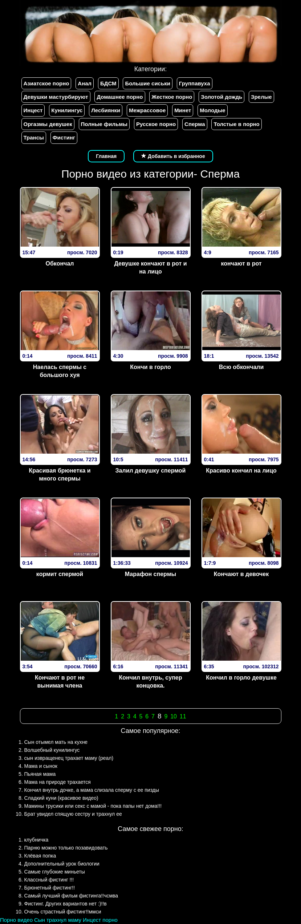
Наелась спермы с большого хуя (59, 371)
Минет (182, 110)
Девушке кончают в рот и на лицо (150, 267)
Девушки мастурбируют (56, 97)
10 (173, 716)
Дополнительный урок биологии (61, 863)
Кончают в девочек (241, 574)
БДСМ (108, 83)
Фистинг (64, 137)
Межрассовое (147, 110)
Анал (84, 83)
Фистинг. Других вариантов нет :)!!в (65, 903)
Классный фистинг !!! (49, 879)
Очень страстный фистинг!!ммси (62, 911)
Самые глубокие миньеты (54, 871)
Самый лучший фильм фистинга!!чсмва (71, 895)
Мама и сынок (40, 766)
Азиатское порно (46, 83)
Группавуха (194, 83)
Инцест (33, 110)
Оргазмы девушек (48, 124)
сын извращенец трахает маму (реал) (69, 758)
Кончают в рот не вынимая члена (60, 681)
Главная (106, 156)
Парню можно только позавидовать (66, 847)
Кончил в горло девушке (241, 677)
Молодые (212, 110)
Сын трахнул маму (57, 920)
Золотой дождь (221, 97)
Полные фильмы (104, 124)
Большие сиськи (147, 83)
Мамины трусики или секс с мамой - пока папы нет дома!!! (93, 805)
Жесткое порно (171, 97)
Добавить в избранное (173, 156)
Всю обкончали (241, 367)
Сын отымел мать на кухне (56, 742)
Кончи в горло (150, 367)
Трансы (34, 137)
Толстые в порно (236, 124)
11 (183, 716)
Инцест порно (100, 920)
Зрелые (261, 97)
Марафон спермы (150, 574)
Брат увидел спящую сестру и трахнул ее (73, 813)
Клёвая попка (40, 855)
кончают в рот (241, 263)
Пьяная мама (40, 774)
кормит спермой (59, 574)
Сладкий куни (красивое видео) (61, 798)
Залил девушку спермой (150, 470)
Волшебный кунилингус (52, 750)
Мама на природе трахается (57, 782)
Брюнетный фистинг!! (49, 887)
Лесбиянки (105, 110)
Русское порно (156, 124)
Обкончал (60, 263)
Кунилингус (66, 110)
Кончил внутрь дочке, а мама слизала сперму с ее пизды (91, 790)
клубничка (36, 839)
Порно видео (16, 920)
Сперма (194, 124)
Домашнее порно (120, 97)
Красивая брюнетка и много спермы (59, 474)
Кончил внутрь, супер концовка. (150, 681)
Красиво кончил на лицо (241, 470)
